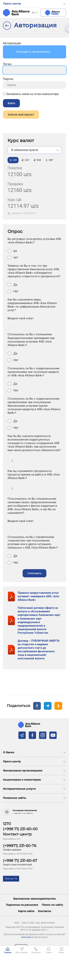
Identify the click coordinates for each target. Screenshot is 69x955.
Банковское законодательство (34, 898)
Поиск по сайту (52, 904)
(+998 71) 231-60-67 (20, 860)
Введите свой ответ (20, 318)
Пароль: (8, 79)
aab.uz (16, 12)
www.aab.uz (27, 937)
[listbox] (34, 150)
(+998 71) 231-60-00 (20, 829)
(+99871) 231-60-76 (19, 845)
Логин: (7, 64)
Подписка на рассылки (22, 904)
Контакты (44, 911)
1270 (7, 823)
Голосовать (34, 573)
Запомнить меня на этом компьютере (31, 94)
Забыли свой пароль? (21, 114)
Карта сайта (26, 911)
